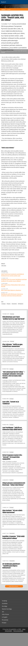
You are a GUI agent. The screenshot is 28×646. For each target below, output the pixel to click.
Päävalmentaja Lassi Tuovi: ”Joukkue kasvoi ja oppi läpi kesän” (13, 318)
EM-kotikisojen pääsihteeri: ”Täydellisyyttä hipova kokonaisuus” (11, 566)
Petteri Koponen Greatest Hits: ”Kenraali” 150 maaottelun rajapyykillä (12, 457)
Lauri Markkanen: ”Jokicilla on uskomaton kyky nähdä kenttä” (12, 428)
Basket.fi (3, 9)
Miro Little (4, 265)
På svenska (5, 620)
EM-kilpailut (20, 303)
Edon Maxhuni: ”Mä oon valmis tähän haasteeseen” (12, 511)
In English (4, 617)
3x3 (3, 612)
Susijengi (3, 303)
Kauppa (4, 622)
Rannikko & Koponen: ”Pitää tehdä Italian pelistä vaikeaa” (13, 537)
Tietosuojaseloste (18, 631)
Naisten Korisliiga (7, 609)
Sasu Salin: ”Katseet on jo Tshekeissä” (10, 402)
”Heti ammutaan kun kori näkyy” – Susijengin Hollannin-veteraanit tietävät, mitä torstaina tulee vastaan (13, 375)
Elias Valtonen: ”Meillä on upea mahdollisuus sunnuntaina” (12, 345)
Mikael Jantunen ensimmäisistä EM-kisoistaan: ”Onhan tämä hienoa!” (13, 484)
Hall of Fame (5, 614)
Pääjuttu (8, 303)
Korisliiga (4, 606)
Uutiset (8, 9)
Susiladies (5, 603)
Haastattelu (14, 303)
